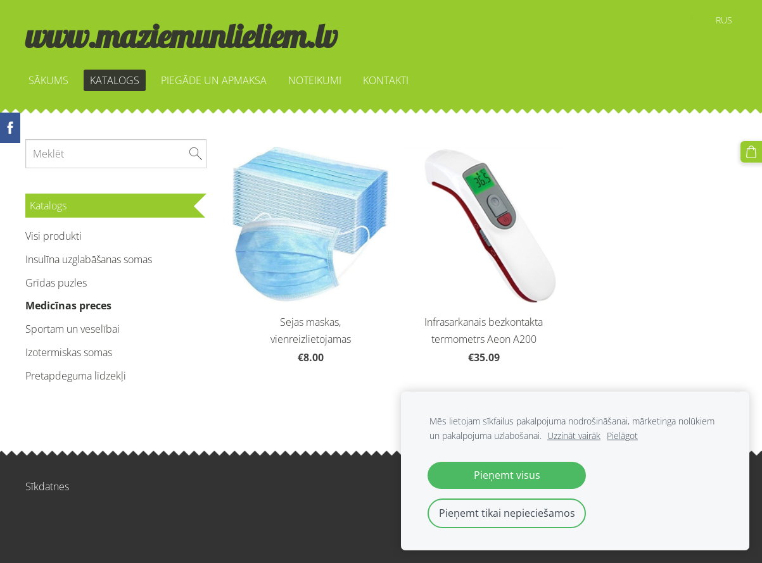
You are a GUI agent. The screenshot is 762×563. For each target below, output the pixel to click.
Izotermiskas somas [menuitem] (68, 352)
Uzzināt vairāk (573, 436)
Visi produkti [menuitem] (53, 236)
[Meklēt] (115, 153)
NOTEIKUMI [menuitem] (314, 80)
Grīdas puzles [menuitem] (56, 283)
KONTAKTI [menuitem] (386, 80)
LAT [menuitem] (697, 20)
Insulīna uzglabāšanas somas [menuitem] (88, 259)
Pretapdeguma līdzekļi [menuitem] (75, 376)
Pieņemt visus (507, 475)
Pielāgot (622, 436)
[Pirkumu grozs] (751, 152)
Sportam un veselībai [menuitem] (72, 329)
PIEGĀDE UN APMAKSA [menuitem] (214, 80)
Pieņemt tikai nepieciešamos (507, 513)
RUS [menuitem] (724, 20)
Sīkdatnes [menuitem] (47, 486)
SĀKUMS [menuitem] (48, 80)
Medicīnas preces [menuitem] (68, 305)
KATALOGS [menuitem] (114, 80)
